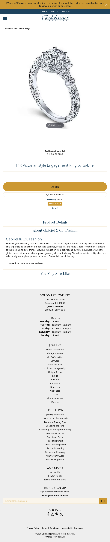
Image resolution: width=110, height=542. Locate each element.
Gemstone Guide (55, 437)
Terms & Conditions (50, 528)
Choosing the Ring (55, 425)
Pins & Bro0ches (55, 398)
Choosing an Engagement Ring (55, 429)
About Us (55, 472)
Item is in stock (55, 204)
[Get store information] (55, 310)
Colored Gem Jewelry (55, 368)
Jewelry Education (55, 414)
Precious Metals (55, 440)
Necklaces (55, 390)
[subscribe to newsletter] (103, 501)
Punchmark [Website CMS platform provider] (60, 537)
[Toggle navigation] (5, 18)
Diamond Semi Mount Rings (17, 28)
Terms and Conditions (55, 479)
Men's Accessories (55, 349)
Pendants (55, 383)
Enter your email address (55, 495)
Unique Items (55, 372)
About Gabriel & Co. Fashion (55, 230)
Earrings (55, 379)
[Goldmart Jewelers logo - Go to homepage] (55, 18)
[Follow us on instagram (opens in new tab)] (52, 514)
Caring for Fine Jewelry (55, 444)
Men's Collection (55, 357)
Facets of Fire (55, 364)
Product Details (55, 222)
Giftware (55, 360)
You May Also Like (55, 273)
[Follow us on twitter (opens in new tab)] (61, 514)
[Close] (106, 4)
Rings (55, 375)
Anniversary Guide (55, 455)
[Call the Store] (55, 306)
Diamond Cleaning (55, 448)
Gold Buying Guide (54, 459)
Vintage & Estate (55, 353)
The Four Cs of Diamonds (55, 418)
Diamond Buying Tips (55, 422)
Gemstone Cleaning (55, 452)
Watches (55, 402)
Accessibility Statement (72, 528)
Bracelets (55, 387)
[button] (43, 11)
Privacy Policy (55, 475)
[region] (55, 91)
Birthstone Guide (55, 433)
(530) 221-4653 (55, 154)
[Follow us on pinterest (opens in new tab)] (56, 514)
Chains (55, 394)
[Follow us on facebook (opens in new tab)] (48, 514)
